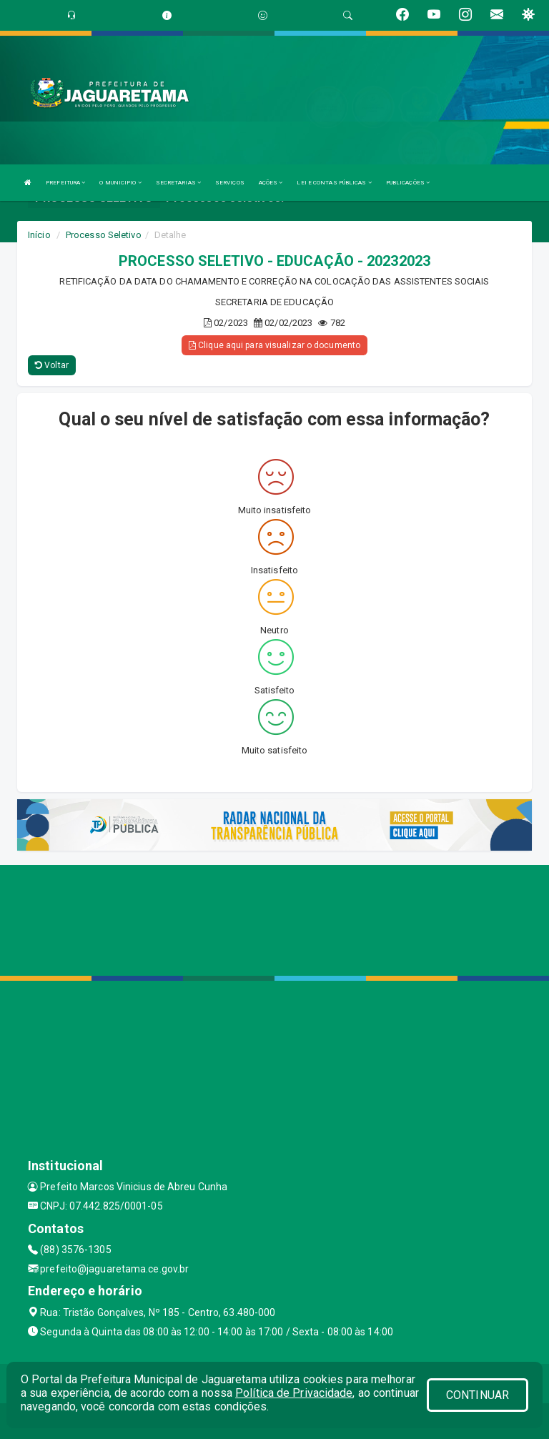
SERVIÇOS (229, 182)
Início (39, 234)
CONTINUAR (477, 1395)
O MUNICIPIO (120, 182)
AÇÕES (271, 182)
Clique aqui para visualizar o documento (274, 345)
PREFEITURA (65, 182)
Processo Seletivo (104, 234)
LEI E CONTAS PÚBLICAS (334, 182)
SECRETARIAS (178, 182)
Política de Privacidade (293, 1393)
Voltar (52, 365)
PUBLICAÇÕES (408, 182)
